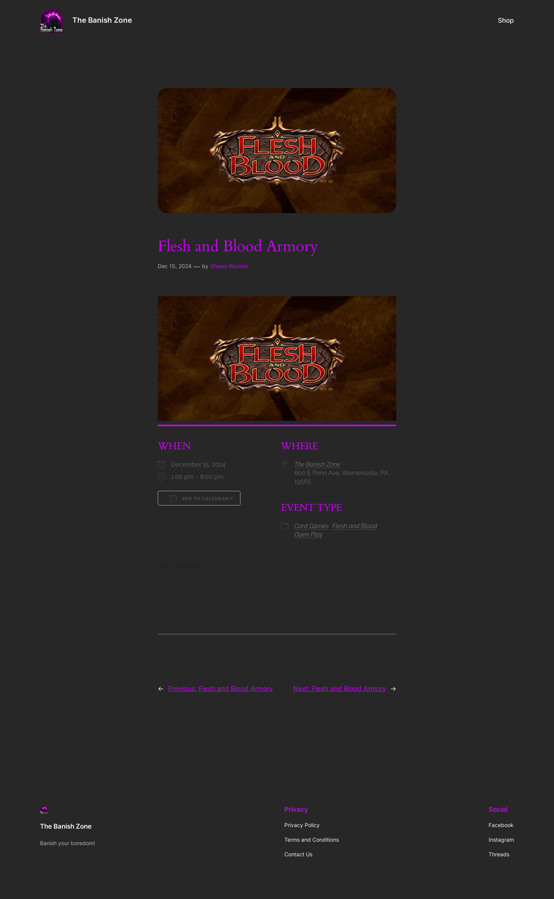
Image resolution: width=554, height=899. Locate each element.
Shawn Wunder (229, 266)
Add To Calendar (199, 498)
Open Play (308, 534)
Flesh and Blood (354, 526)
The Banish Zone (102, 20)
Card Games (311, 526)
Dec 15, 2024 (175, 266)
